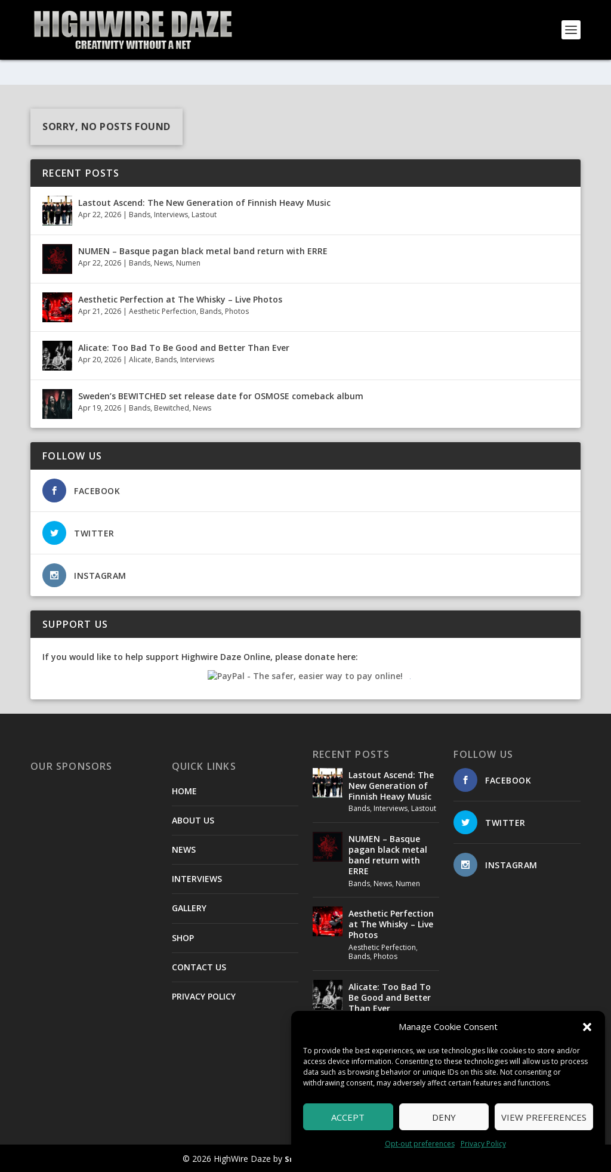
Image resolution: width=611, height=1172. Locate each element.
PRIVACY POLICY (204, 996)
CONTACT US (199, 966)
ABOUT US (193, 819)
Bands (139, 214)
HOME (184, 790)
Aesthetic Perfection (162, 311)
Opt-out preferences (420, 1144)
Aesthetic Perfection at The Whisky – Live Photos (180, 298)
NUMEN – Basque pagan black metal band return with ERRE (203, 250)
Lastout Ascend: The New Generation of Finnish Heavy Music (204, 202)
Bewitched (171, 408)
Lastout (204, 214)
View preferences (544, 1117)
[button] (587, 1027)
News (163, 263)
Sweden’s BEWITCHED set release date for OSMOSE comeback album (220, 395)
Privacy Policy (483, 1144)
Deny (444, 1117)
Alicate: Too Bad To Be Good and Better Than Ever (183, 347)
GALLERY (189, 908)
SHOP (183, 937)
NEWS (184, 849)
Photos (237, 311)
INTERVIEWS (197, 878)
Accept (348, 1117)
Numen (188, 263)
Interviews (171, 214)
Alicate (140, 359)
